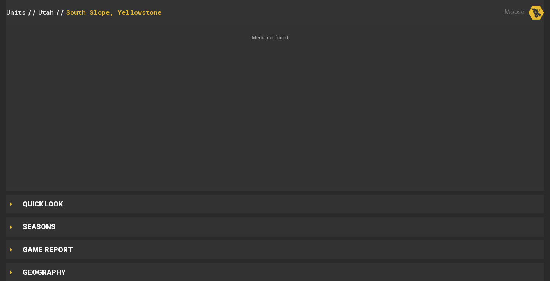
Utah (46, 12)
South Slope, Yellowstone (113, 12)
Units (16, 12)
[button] (275, 106)
